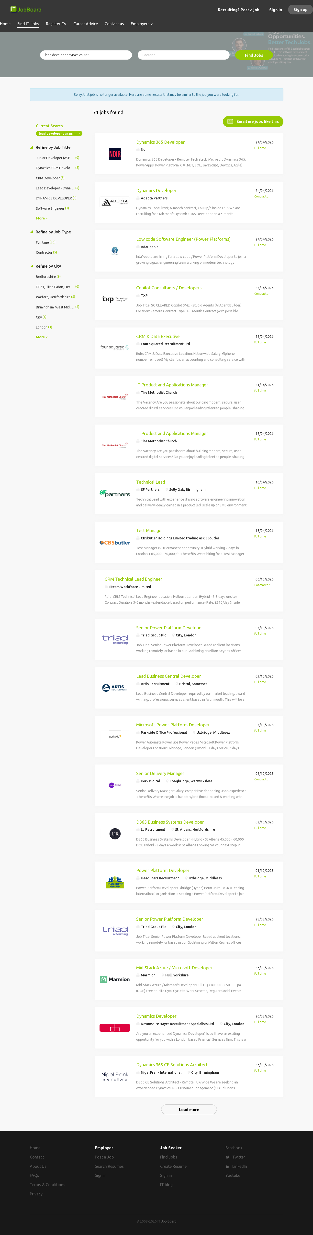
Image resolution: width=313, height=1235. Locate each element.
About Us (38, 1166)
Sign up (300, 9)
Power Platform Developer (163, 870)
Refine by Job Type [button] (53, 232)
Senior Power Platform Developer (169, 627)
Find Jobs (254, 55)
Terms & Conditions (47, 1184)
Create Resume (173, 1166)
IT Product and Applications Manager (172, 384)
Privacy (36, 1194)
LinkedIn (239, 1166)
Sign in (275, 10)
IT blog (166, 1184)
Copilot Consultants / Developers (168, 287)
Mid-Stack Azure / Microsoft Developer (174, 967)
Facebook (233, 1148)
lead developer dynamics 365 (60, 133)
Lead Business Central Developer (168, 676)
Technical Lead (150, 482)
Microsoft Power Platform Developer (173, 724)
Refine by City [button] (48, 266)
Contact (37, 1157)
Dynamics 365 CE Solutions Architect (172, 1064)
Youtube (232, 1175)
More (40, 218)
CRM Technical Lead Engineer (133, 579)
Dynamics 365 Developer (160, 142)
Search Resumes (109, 1166)
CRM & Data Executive (158, 336)
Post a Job (104, 1157)
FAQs (34, 1175)
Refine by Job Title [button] (52, 147)
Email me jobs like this (257, 121)
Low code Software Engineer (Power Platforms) (183, 239)
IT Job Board (167, 1221)
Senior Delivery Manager (160, 773)
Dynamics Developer (156, 190)
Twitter (238, 1157)
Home (35, 1148)
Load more (189, 1109)
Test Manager (149, 530)
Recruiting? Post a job (238, 10)
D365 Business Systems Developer (170, 822)
